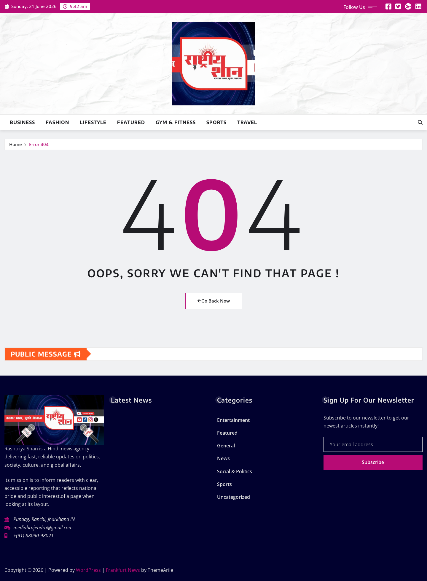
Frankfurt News (123, 570)
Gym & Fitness (176, 122)
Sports (216, 122)
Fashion (57, 122)
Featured (131, 122)
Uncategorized (233, 497)
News (223, 458)
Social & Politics (234, 471)
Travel (247, 122)
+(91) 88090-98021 (33, 535)
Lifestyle (93, 122)
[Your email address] (373, 444)
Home (15, 144)
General (226, 445)
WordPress (88, 570)
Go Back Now (213, 301)
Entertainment (233, 420)
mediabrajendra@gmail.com (43, 527)
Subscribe (373, 462)
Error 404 (39, 144)
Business (22, 122)
